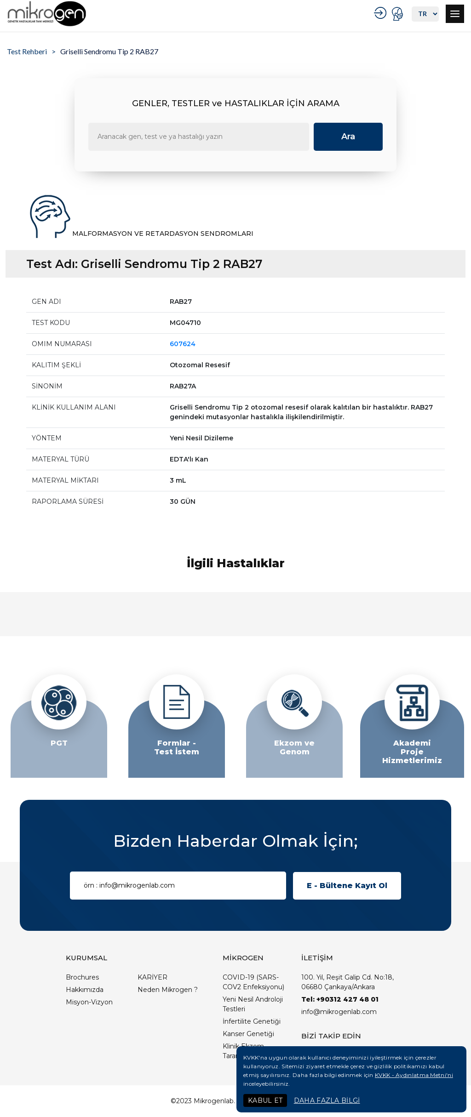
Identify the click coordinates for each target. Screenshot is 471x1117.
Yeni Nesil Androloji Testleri (253, 1004)
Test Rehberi (27, 51)
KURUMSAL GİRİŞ (381, 13)
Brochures (82, 977)
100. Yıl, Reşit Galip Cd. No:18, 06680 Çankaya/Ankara (347, 982)
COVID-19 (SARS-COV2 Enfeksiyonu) (253, 982)
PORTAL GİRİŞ (398, 13)
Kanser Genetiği (248, 1034)
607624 (182, 344)
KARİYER (152, 977)
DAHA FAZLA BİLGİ (327, 1100)
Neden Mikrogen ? (168, 990)
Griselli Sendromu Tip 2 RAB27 (109, 51)
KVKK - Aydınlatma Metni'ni (414, 1074)
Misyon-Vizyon (89, 1002)
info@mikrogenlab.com (339, 1012)
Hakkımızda (84, 990)
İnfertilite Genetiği (252, 1021)
